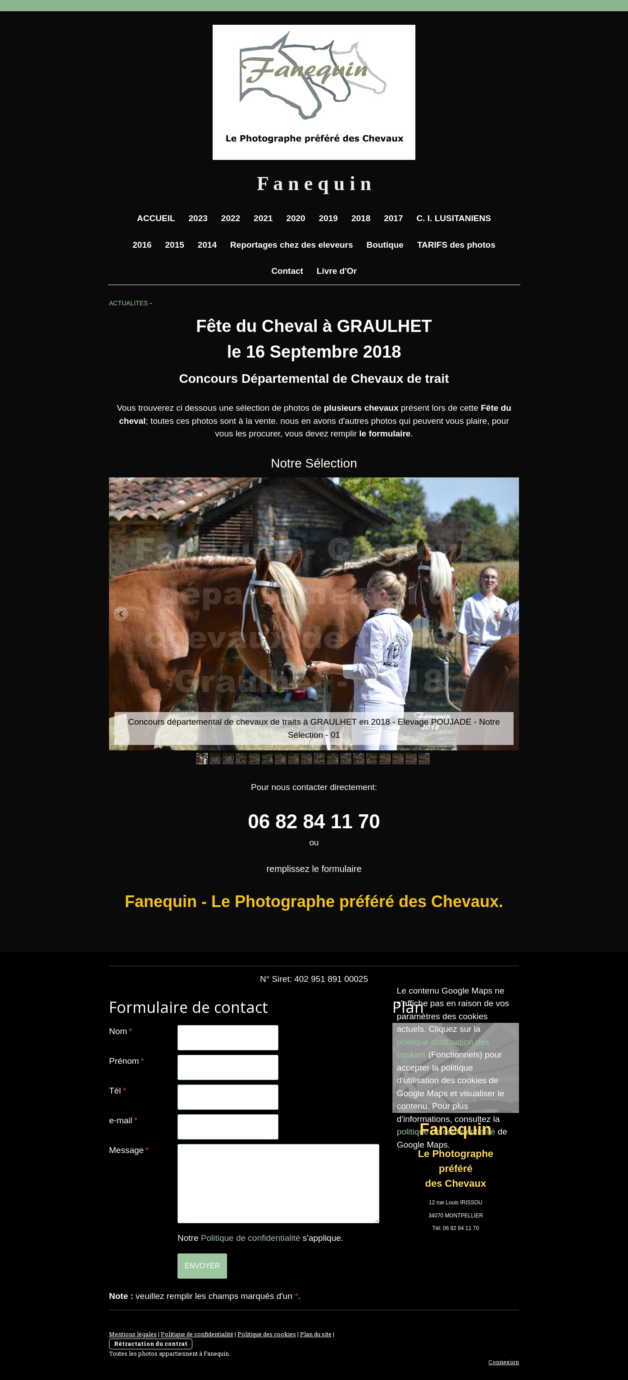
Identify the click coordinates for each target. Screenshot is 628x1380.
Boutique (385, 245)
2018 (360, 218)
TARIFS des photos (456, 245)
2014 (207, 245)
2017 (393, 218)
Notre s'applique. (260, 1238)
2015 (174, 245)
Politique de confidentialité (250, 1238)
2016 (141, 245)
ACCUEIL (156, 218)
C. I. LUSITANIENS (454, 218)
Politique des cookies (266, 1334)
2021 (263, 218)
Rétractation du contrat (150, 1343)
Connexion (503, 1362)
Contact (287, 271)
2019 (328, 218)
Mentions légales (133, 1334)
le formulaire (384, 433)
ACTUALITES (128, 303)
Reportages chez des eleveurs (291, 245)
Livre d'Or (337, 271)
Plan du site (316, 1334)
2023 (198, 218)
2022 (230, 218)
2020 (295, 218)
